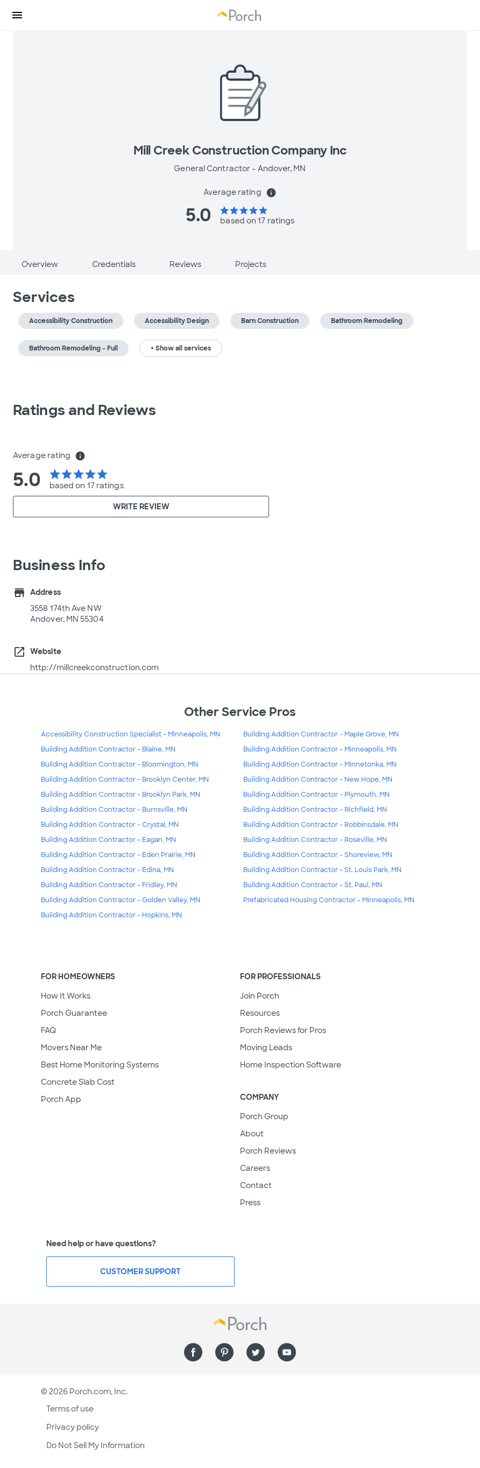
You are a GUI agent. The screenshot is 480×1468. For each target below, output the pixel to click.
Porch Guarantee (74, 1013)
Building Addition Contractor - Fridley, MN (109, 885)
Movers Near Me (71, 1047)
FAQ (48, 1030)
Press (250, 1202)
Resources (260, 1013)
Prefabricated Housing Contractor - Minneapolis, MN (328, 900)
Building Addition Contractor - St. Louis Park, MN (322, 870)
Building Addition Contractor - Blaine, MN (108, 749)
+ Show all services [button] (181, 348)
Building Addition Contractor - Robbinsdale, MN (320, 824)
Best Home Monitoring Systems (100, 1065)
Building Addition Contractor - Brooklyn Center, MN (125, 779)
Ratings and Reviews (84, 410)
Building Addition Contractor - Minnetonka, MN (320, 764)
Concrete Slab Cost (78, 1082)
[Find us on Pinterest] (224, 1352)
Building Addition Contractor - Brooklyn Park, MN (120, 794)
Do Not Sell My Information (95, 1445)
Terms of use (70, 1409)
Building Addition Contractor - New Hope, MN (317, 779)
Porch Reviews (268, 1151)
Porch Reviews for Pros (283, 1030)
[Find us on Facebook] (193, 1352)
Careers (255, 1168)
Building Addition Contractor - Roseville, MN (315, 839)
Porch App (61, 1099)
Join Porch (259, 996)
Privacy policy (72, 1427)
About (252, 1134)
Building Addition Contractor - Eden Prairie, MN (118, 855)
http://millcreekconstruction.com (94, 667)
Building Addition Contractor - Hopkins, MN (111, 915)
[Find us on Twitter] (255, 1352)
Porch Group (264, 1116)
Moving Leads (266, 1047)
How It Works (65, 996)
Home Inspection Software (290, 1065)
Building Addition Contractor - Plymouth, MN (316, 794)
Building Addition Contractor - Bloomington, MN (119, 764)
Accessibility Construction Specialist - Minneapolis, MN (130, 734)
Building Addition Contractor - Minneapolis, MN (320, 749)
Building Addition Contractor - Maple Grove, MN (321, 734)
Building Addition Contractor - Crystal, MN (110, 824)
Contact (256, 1185)
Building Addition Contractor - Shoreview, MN (317, 855)
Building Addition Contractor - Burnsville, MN (114, 809)
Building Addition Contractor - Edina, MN (107, 870)
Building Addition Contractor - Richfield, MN (315, 809)
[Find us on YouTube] (287, 1352)
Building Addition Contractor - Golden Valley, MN (120, 900)
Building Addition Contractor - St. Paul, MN (312, 885)
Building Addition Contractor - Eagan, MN (108, 839)
